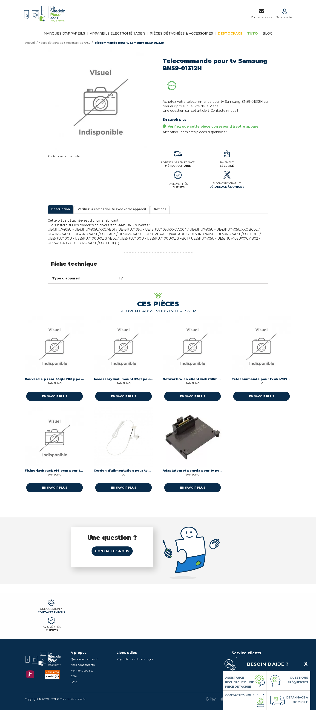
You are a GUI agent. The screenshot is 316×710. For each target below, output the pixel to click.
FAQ (74, 682)
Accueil (30, 42)
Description (60, 209)
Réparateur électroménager (135, 659)
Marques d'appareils (64, 33)
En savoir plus (175, 119)
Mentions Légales (82, 670)
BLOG (268, 33)
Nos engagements (83, 664)
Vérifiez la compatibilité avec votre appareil (112, 209)
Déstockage (230, 33)
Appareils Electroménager (117, 33)
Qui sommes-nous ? (84, 659)
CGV (74, 676)
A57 (88, 42)
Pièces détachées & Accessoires (181, 33)
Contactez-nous (112, 551)
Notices (160, 209)
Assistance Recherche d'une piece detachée (239, 682)
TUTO (252, 33)
